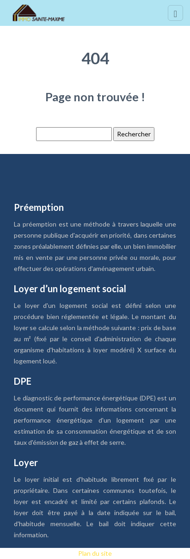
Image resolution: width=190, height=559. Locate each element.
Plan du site (95, 553)
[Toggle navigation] (175, 13)
